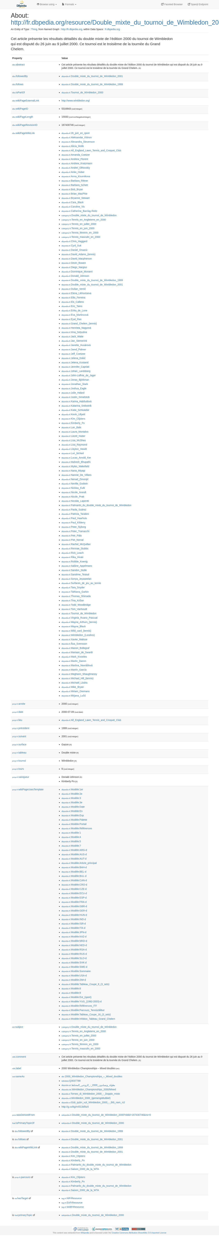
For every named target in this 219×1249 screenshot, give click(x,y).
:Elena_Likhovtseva (76, 293)
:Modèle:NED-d (74, 945)
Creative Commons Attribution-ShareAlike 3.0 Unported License (139, 1233)
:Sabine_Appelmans (77, 565)
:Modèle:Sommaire (76, 971)
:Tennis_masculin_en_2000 (81, 237)
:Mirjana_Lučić (74, 695)
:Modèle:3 (71, 798)
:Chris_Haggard (74, 241)
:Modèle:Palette (74, 819)
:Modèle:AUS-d (74, 854)
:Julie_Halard (73, 392)
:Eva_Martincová (75, 314)
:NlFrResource (72, 1198)
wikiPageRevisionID (25, 125)
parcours (22, 1177)
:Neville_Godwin (75, 483)
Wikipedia (85, 1233)
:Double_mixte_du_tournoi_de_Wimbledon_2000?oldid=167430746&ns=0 (106, 1114)
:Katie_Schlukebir (75, 410)
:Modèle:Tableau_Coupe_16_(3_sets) (86, 1014)
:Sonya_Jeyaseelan (77, 578)
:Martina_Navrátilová (77, 665)
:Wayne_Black (74, 626)
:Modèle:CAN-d (74, 880)
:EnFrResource (72, 1202)
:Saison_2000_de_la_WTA (80, 1169)
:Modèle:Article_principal (79, 863)
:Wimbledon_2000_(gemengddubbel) (86, 1098)
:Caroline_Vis (73, 206)
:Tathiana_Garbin (75, 591)
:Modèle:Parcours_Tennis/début (83, 1010)
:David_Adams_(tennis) (79, 254)
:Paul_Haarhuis (74, 518)
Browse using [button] (47, 4)
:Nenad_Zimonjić (75, 479)
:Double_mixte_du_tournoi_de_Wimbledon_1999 (92, 84)
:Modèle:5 (71, 841)
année (18, 703)
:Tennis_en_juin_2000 (78, 228)
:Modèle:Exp (73, 815)
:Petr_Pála (72, 535)
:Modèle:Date (73, 806)
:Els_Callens (73, 301)
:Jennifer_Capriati (75, 366)
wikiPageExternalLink (25, 100)
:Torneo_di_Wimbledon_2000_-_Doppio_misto (91, 1093)
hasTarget (21, 1198)
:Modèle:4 (71, 837)
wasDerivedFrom (23, 1114)
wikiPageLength (22, 116)
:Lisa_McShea (74, 440)
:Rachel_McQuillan (76, 544)
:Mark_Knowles (74, 656)
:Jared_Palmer (74, 349)
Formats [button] (69, 4)
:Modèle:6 (71, 988)
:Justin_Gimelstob (76, 397)
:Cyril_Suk (71, 245)
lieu (17, 720)
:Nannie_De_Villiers (77, 475)
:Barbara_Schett (75, 185)
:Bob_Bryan (72, 189)
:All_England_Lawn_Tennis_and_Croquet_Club (91, 150)
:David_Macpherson (77, 258)
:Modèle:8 (71, 992)
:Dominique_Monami (77, 271)
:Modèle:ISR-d (74, 923)
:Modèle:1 (71, 832)
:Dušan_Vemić (74, 288)
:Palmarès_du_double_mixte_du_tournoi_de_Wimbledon (96, 505)
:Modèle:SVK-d (74, 962)
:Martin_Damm (74, 661)
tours (18, 768)
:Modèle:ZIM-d (74, 979)
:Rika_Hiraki (72, 557)
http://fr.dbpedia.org (71, 29)
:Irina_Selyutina (74, 332)
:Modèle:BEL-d (74, 871)
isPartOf (18, 92)
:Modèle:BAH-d (74, 867)
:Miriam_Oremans (76, 691)
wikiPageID (20, 108)
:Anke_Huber (73, 172)
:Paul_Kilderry (74, 522)
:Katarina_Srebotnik (77, 405)
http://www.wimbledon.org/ (76, 100)
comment (19, 1056)
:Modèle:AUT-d (74, 858)
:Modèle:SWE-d (74, 966)
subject (17, 1027)
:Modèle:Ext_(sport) (77, 997)
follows (18, 84)
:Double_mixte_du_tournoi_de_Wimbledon (89, 215)
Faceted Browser (172, 4)
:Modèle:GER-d (74, 910)
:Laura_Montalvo (75, 431)
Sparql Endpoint (198, 4)
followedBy (20, 76)
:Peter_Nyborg (74, 526)
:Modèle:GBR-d (74, 906)
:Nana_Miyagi (73, 470)
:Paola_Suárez (74, 509)
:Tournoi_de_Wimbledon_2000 (82, 92)
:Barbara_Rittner (75, 180)
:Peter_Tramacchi (75, 531)
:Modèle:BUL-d (74, 876)
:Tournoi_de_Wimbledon (79, 613)
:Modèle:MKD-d (74, 941)
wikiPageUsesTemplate (28, 789)
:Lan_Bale (71, 427)
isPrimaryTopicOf (23, 1123)
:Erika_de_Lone (74, 310)
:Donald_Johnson (75, 276)
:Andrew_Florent (75, 159)
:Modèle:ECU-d (74, 893)
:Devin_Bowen (74, 263)
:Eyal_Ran (72, 319)
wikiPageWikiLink (23, 133)
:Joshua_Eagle (74, 388)
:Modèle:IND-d (74, 919)
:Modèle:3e (72, 802)
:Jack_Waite (72, 336)
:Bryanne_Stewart (76, 198)
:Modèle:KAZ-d (74, 936)
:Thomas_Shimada (76, 596)
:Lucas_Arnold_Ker (76, 457)
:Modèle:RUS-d (74, 954)
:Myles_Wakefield (75, 466)
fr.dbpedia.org (112, 29)
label (16, 1068)
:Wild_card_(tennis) (76, 630)
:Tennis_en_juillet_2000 (79, 224)
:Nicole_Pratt (73, 496)
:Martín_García (74, 669)
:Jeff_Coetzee (73, 353)
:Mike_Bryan (73, 687)
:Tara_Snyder (73, 587)
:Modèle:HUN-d (74, 915)
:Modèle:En (72, 811)
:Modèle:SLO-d (74, 958)
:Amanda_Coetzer (76, 154)
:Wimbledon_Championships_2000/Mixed (89, 1089)
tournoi (19, 760)
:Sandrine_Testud (75, 574)
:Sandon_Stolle (74, 570)
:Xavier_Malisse (74, 639)
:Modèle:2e (72, 793)
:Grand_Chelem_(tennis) (79, 323)
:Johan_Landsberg (76, 371)
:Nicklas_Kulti (73, 488)
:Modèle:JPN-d (74, 932)
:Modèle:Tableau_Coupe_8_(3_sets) (85, 984)
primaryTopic (23, 1215)
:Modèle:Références (77, 828)
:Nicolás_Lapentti (75, 501)
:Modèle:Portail (74, 824)
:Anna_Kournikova (76, 176)
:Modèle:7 (71, 845)
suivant (19, 736)
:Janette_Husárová (76, 345)
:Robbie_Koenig (75, 561)
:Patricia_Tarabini (75, 514)
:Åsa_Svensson (74, 643)
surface (19, 744)
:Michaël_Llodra (74, 682)
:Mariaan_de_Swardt (77, 652)
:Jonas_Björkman (75, 379)
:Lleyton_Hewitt (74, 449)
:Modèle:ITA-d (73, 928)
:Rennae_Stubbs (75, 548)
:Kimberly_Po (73, 423)
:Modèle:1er (72, 789)
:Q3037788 (71, 1080)
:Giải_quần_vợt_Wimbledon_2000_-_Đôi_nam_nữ (93, 1102)
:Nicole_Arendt (74, 492)
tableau (19, 752)
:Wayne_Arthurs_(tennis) (79, 622)
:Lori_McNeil (73, 453)
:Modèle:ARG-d (74, 850)
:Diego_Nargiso (74, 267)
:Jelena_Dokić (74, 358)
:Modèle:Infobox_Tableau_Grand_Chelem (88, 1018)
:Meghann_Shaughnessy (79, 674)
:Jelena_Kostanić (75, 362)
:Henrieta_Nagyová (76, 327)
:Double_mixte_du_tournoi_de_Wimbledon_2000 (93, 1123)
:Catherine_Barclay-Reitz (79, 211)
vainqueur (20, 777)
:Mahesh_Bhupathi (76, 462)
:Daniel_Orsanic (75, 250)
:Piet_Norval (73, 539)
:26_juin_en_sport (76, 133)
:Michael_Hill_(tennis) (77, 678)
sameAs (18, 1076)
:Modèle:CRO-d (74, 884)
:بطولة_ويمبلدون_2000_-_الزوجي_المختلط (88, 1085)
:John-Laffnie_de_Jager (79, 375)
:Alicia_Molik (73, 146)
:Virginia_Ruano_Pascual (79, 617)
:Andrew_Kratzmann (77, 163)
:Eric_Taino (72, 306)
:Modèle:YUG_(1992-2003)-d (82, 1001)
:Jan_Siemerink (74, 340)
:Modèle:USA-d (74, 975)
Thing (34, 29)
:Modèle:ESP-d (74, 897)
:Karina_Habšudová (77, 401)
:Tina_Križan (73, 600)
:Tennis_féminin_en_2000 (80, 232)
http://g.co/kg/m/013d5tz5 (75, 1106)
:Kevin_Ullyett (73, 414)
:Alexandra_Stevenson (78, 141)
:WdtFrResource (73, 1207)
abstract (18, 64)
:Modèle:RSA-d (74, 949)
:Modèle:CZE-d (74, 889)
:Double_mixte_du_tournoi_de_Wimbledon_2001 (92, 76)
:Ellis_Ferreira (73, 297)
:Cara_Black (73, 202)
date (17, 712)
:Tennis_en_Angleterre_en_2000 (84, 219)
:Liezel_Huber (73, 436)
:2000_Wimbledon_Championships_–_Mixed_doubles (92, 1076)
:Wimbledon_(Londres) (78, 635)
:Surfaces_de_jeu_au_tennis (81, 583)
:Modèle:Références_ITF (79, 1005)
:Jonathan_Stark (75, 384)
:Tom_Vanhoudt (74, 609)
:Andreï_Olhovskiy (76, 167)
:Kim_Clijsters (73, 418)
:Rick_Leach (73, 552)
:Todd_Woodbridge (76, 604)
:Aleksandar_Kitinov (77, 137)
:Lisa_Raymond (74, 444)
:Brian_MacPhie (74, 193)
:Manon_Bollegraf (75, 648)
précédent (20, 728)
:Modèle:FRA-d (74, 902)
